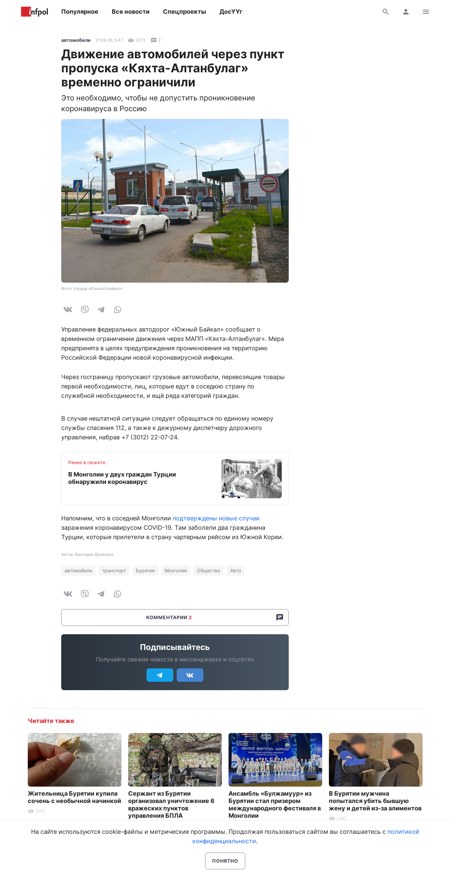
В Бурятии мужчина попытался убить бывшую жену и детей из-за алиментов (375, 801)
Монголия (176, 570)
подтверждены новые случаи (216, 518)
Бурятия (145, 570)
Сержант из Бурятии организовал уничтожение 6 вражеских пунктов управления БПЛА (171, 804)
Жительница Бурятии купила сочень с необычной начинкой (74, 797)
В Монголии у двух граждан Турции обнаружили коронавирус (122, 478)
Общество (208, 570)
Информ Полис (34, 11)
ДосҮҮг (230, 11)
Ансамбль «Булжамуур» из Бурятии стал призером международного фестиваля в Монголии (275, 804)
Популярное (79, 11)
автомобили (76, 40)
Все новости (131, 11)
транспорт (114, 570)
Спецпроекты (184, 11)
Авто (235, 570)
